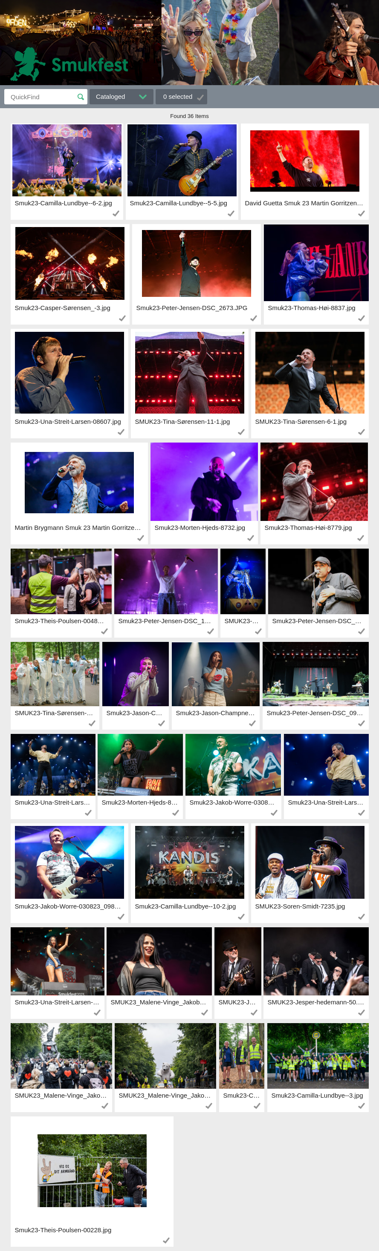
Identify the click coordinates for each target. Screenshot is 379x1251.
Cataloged (110, 96)
